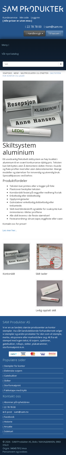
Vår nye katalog (10, 53)
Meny (16, 73)
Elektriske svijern (12, 370)
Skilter (7, 380)
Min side (24, 17)
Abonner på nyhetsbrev (16, 402)
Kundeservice (10, 17)
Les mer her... (10, 230)
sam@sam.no (53, 27)
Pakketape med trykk (15, 390)
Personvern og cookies (15, 451)
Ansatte (7, 426)
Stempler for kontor (14, 366)
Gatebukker (10, 375)
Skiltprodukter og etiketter (34, 73)
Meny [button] (5, 44)
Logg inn (35, 17)
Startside (7, 73)
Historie (7, 421)
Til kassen (54, 33)
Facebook (8, 416)
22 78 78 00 (33, 27)
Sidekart (8, 431)
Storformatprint (12, 385)
